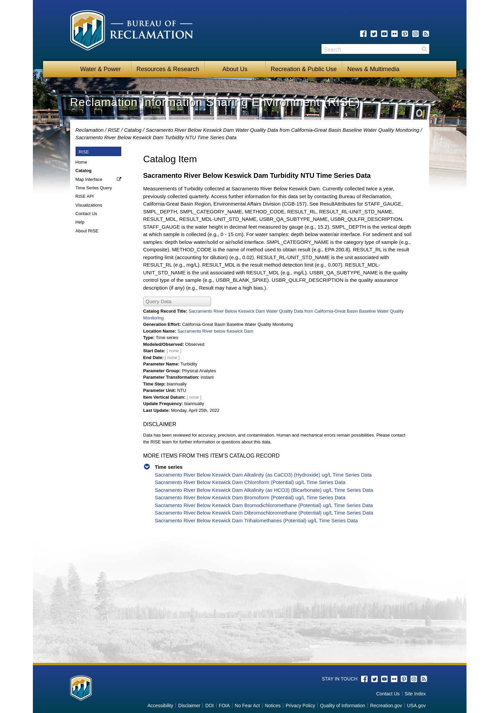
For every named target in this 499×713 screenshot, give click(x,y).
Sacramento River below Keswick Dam (215, 331)
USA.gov (416, 705)
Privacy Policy (300, 705)
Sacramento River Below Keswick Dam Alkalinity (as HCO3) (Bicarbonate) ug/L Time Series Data (264, 490)
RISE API (85, 196)
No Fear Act (247, 705)
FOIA (224, 705)
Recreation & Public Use (304, 69)
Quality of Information (342, 705)
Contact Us (86, 213)
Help (80, 222)
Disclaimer (189, 705)
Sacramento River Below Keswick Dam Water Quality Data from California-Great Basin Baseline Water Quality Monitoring (282, 130)
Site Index (414, 693)
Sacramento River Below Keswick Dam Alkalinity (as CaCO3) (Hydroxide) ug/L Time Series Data (263, 475)
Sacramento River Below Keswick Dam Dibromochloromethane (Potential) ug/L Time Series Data (264, 513)
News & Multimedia (373, 69)
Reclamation (90, 130)
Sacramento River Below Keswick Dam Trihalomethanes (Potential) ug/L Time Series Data (256, 520)
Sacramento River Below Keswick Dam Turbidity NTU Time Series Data (156, 137)
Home (81, 162)
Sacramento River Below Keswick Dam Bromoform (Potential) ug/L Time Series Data (250, 497)
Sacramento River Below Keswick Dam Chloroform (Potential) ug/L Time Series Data (250, 482)
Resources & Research (168, 69)
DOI (209, 705)
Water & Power (100, 69)
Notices (273, 705)
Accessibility (160, 705)
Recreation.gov (386, 705)
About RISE (87, 230)
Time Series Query (94, 187)
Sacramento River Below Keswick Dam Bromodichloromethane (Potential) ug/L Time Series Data (264, 505)
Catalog (133, 130)
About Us (234, 69)
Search (424, 49)
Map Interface (89, 179)
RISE (114, 130)
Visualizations (89, 205)
